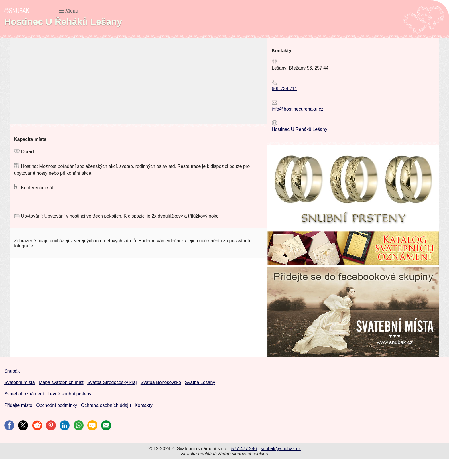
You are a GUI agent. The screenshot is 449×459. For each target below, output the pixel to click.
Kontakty (143, 405)
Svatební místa (19, 382)
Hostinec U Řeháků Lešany (299, 129)
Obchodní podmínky (56, 405)
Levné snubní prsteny (69, 393)
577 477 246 (244, 448)
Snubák (12, 371)
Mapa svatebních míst (61, 382)
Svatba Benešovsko (161, 382)
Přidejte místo (18, 405)
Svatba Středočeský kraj (112, 382)
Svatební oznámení (24, 393)
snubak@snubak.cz (281, 448)
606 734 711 (284, 88)
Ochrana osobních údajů (106, 405)
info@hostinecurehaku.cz (297, 109)
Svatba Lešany (200, 382)
